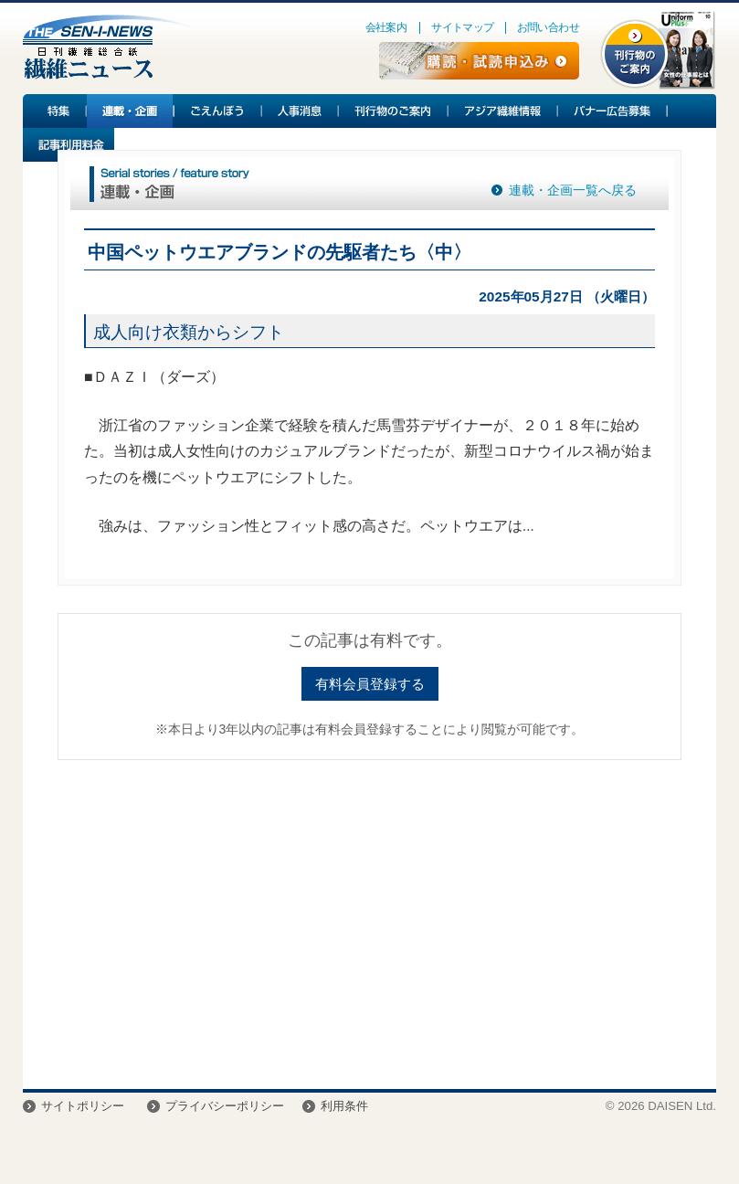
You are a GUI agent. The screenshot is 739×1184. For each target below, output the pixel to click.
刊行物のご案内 (394, 111)
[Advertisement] (369, 915)
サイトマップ (462, 27)
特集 (55, 111)
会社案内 (386, 27)
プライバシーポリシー (224, 1106)
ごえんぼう (218, 111)
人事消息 (300, 111)
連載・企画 (130, 111)
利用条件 (344, 1106)
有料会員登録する (370, 684)
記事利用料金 (68, 145)
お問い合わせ (548, 27)
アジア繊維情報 (503, 111)
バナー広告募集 (613, 111)
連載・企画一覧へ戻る (573, 190)
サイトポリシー (82, 1106)
